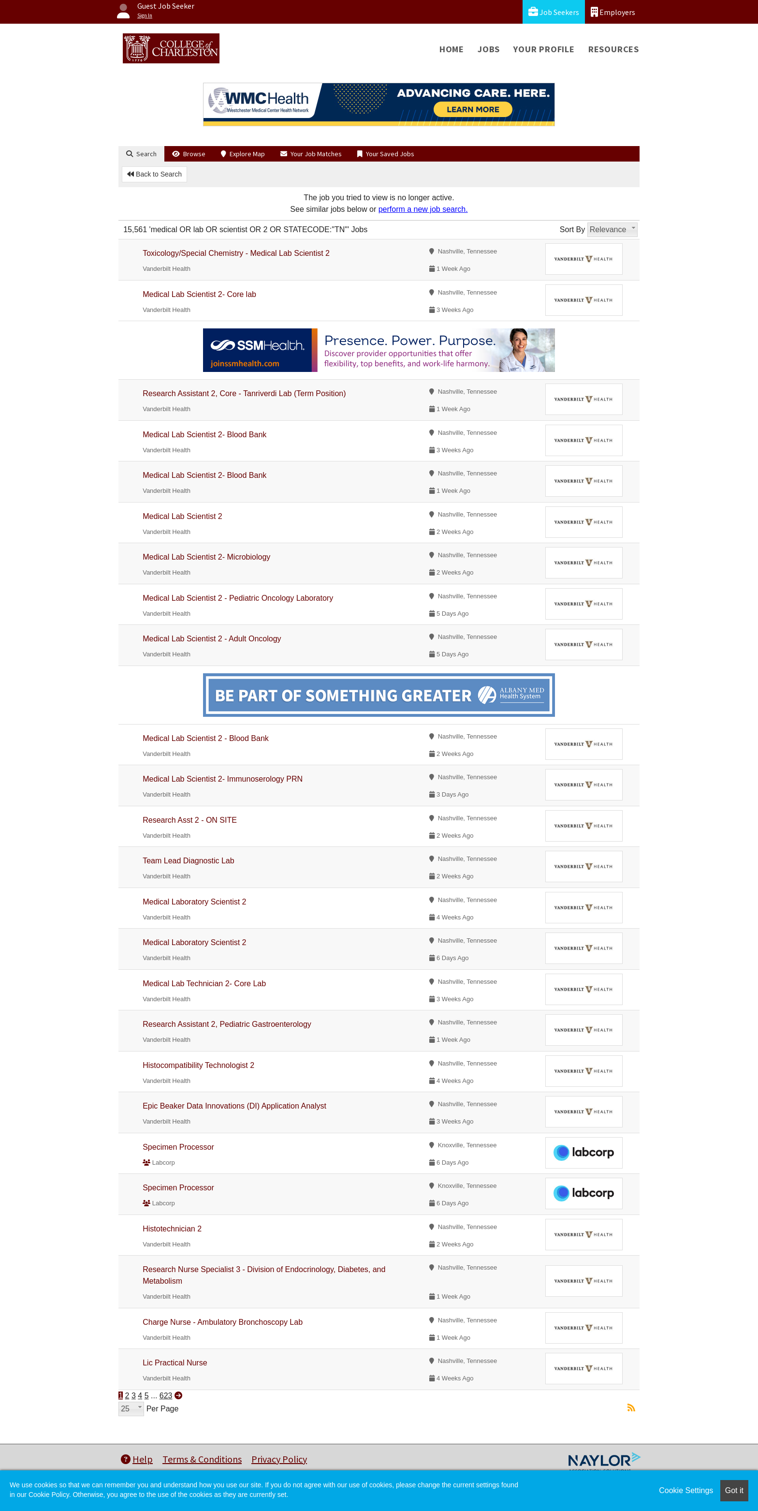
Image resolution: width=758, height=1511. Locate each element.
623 (166, 1396)
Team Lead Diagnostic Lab (188, 861)
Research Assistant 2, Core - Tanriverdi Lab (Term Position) (244, 393)
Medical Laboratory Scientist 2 (194, 902)
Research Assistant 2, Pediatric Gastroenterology (227, 1024)
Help (137, 1459)
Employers (613, 12)
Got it (734, 1490)
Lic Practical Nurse (175, 1363)
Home (451, 49)
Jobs (489, 49)
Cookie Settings (686, 1490)
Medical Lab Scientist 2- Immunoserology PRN (223, 779)
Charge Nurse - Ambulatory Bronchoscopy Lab (223, 1322)
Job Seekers (553, 12)
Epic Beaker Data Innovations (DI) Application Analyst (234, 1106)
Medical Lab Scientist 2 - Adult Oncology (212, 639)
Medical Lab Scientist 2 (182, 516)
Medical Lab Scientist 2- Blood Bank (204, 434)
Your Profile (544, 49)
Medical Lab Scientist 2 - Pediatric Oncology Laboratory (238, 598)
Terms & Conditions (202, 1459)
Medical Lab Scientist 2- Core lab (199, 294)
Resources (613, 49)
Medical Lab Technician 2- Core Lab (204, 983)
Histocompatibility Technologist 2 (198, 1065)
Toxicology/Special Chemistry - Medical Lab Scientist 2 (236, 253)
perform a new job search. (423, 209)
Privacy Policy (279, 1459)
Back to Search (154, 174)
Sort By (572, 229)
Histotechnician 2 (172, 1229)
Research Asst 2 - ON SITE (190, 820)
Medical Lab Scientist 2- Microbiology (206, 557)
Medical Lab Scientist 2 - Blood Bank (206, 738)
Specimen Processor (178, 1147)
